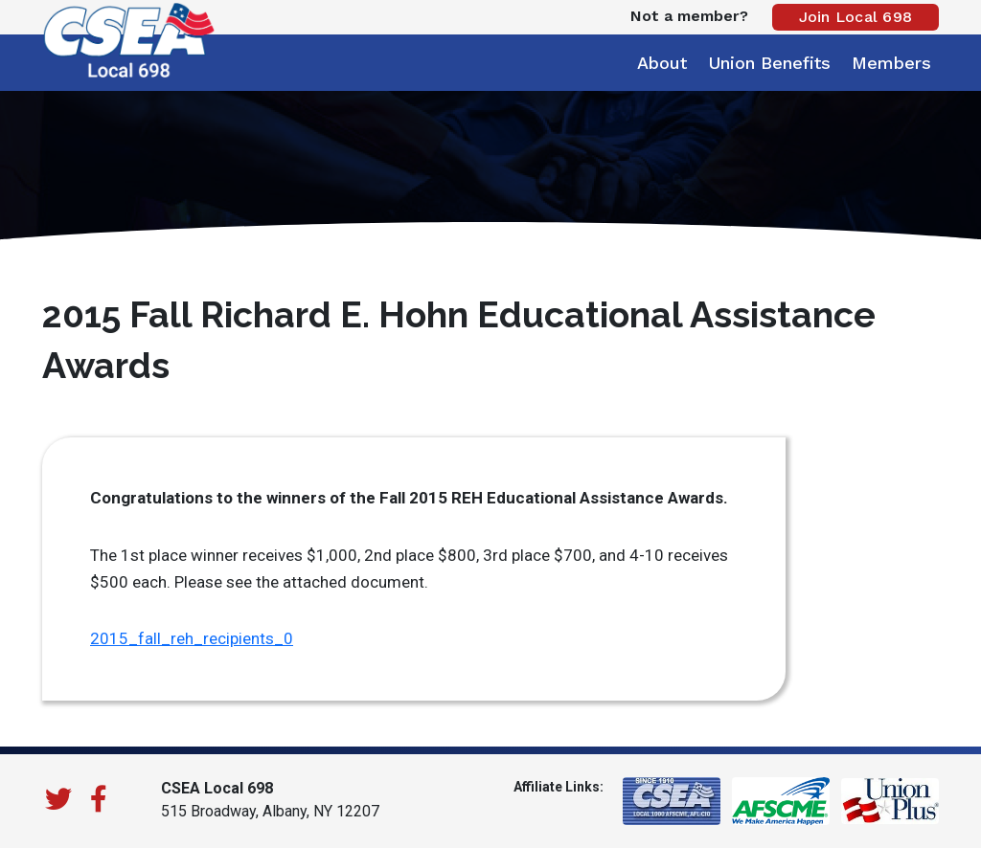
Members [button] (891, 63)
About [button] (662, 63)
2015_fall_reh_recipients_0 (191, 638)
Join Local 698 (856, 17)
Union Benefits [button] (769, 63)
